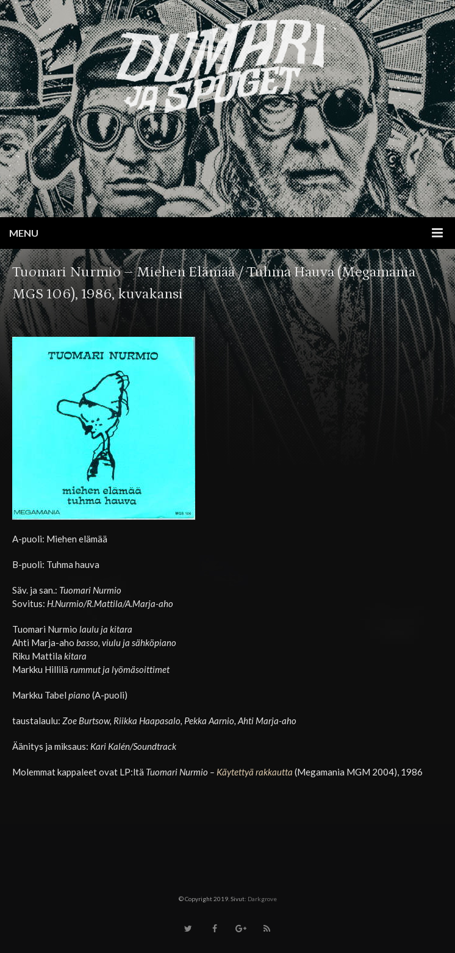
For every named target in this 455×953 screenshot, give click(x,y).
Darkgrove (262, 898)
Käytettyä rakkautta (255, 771)
